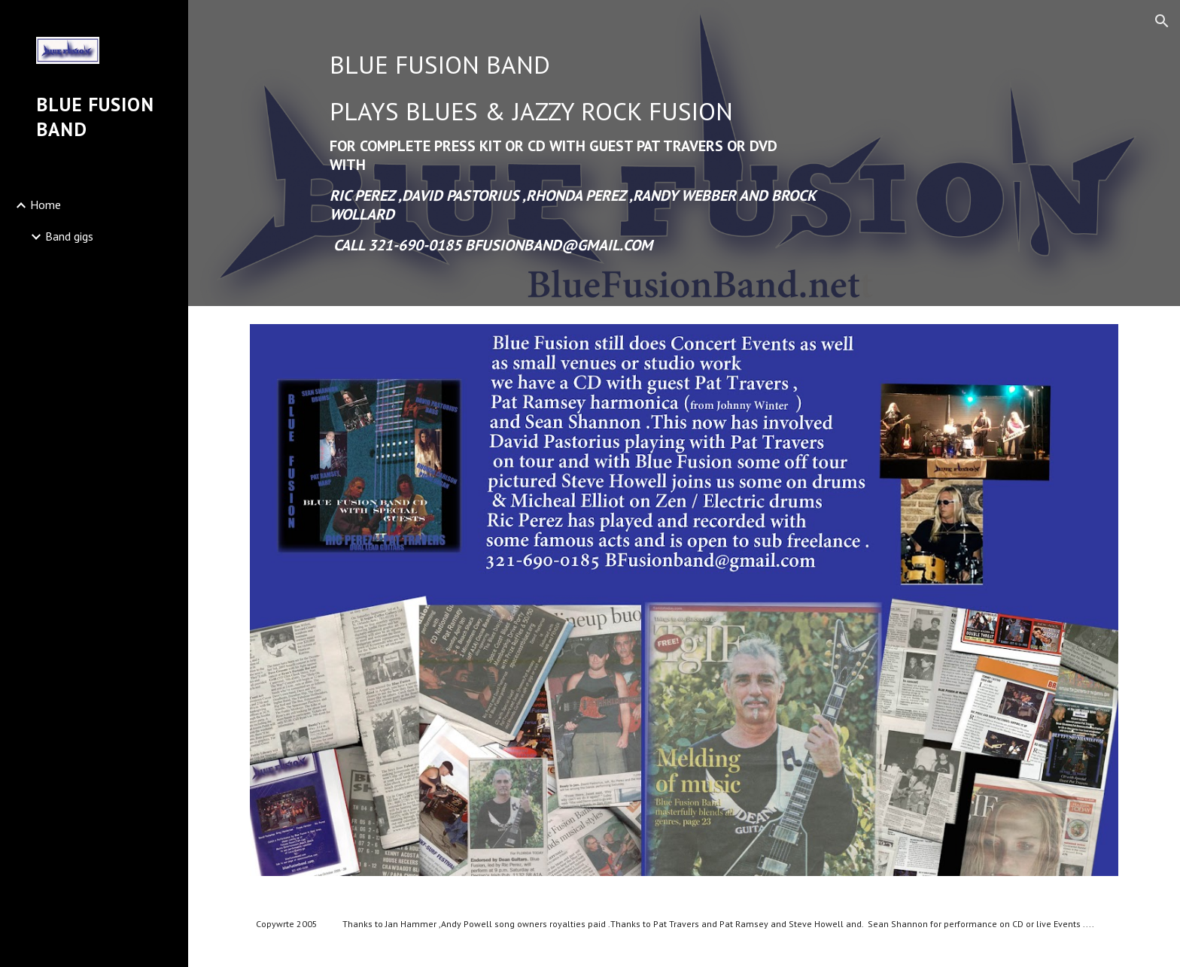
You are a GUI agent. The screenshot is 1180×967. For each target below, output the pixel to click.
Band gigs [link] (69, 236)
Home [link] (45, 204)
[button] (1162, 21)
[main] (572, 153)
